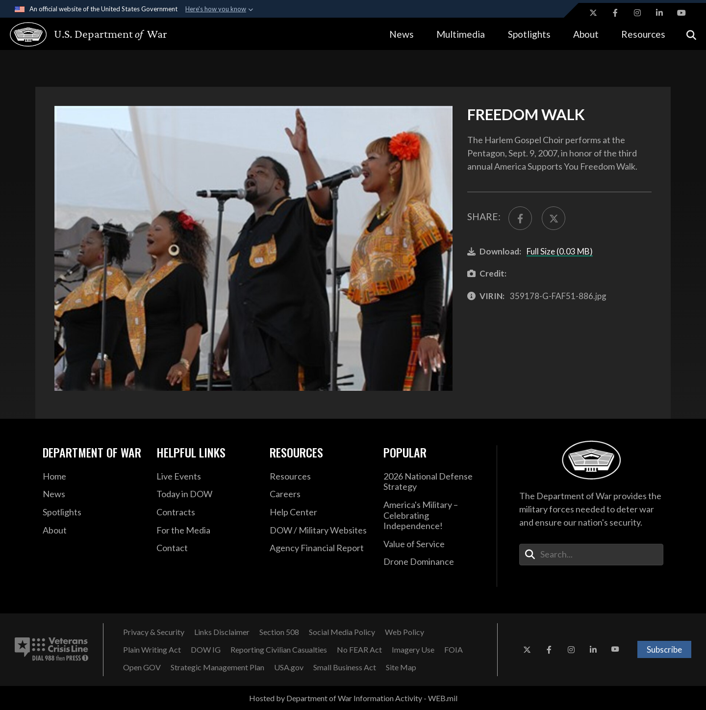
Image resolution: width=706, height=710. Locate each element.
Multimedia (460, 34)
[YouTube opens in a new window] (681, 12)
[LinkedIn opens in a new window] (659, 12)
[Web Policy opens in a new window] (404, 632)
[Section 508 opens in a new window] (279, 632)
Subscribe (664, 649)
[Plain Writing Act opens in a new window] (152, 650)
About (586, 34)
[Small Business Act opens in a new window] (344, 667)
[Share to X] (553, 218)
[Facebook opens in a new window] (615, 12)
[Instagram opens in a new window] (637, 12)
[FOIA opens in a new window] (453, 650)
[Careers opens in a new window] (319, 494)
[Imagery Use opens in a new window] (413, 650)
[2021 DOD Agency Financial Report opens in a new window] (319, 548)
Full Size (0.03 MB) (560, 251)
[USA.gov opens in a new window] (288, 667)
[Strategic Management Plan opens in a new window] (217, 667)
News (401, 34)
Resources (643, 34)
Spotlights (529, 34)
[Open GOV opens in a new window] (142, 667)
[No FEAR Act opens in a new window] (359, 650)
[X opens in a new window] (593, 12)
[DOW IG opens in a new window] (206, 650)
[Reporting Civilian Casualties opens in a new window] (279, 650)
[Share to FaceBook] (520, 218)
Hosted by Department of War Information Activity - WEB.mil (353, 698)
